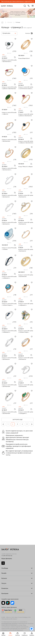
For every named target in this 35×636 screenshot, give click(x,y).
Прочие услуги (6, 514)
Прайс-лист (4, 491)
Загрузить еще (17, 419)
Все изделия (5, 525)
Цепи (3, 536)
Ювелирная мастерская (8, 555)
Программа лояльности (8, 570)
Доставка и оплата (7, 564)
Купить (3, 509)
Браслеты (4, 533)
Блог (2, 586)
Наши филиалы (6, 476)
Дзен (3, 480)
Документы (4, 591)
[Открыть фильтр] (32, 33)
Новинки (4, 546)
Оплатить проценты (7, 562)
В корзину (14, 57)
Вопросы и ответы (7, 573)
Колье (3, 541)
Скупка (3, 496)
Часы (3, 544)
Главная (2, 22)
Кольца (3, 528)
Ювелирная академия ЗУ (8, 588)
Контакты (4, 594)
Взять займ (4, 488)
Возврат (3, 567)
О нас (3, 517)
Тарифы (3, 494)
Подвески (4, 538)
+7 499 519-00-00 (6, 473)
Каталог (9, 22)
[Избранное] (15, 39)
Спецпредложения (7, 575)
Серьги (3, 530)
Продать (4, 506)
